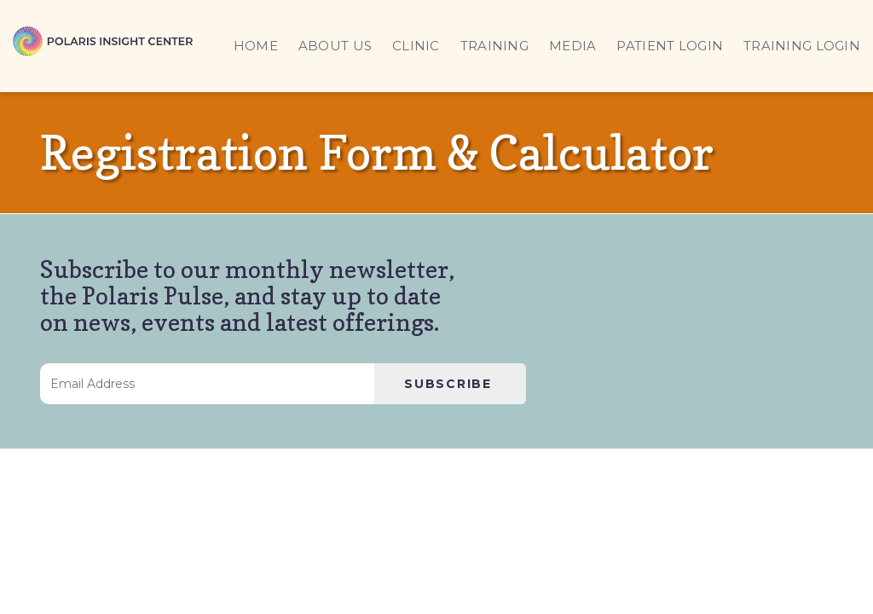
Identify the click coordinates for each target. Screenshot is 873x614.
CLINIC (416, 46)
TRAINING (494, 46)
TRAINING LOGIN (801, 46)
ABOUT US (335, 46)
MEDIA (572, 46)
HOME (256, 46)
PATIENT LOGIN (669, 46)
